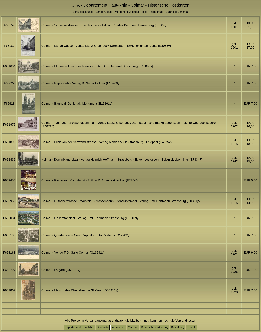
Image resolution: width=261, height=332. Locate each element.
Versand (133, 327)
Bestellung (177, 327)
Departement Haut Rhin (79, 327)
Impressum (118, 327)
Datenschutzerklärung (154, 327)
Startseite (103, 327)
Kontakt (191, 327)
